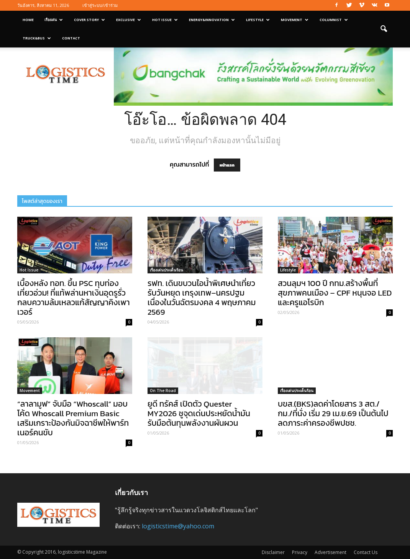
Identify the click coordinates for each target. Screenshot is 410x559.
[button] (383, 29)
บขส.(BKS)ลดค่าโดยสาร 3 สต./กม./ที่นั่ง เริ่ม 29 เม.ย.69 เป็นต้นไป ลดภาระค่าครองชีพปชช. (333, 413)
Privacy (299, 552)
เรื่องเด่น (53, 19)
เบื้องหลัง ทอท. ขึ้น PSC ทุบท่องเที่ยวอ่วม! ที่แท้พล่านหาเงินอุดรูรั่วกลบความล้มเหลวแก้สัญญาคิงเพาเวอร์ (73, 297)
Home (28, 19)
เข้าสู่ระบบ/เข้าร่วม (100, 5)
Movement (294, 19)
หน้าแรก (227, 165)
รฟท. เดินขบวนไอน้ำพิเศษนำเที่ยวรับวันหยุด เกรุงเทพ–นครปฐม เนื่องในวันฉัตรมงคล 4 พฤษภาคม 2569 (202, 297)
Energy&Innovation (212, 19)
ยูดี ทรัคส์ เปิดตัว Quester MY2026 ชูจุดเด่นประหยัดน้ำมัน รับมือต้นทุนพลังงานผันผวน (199, 413)
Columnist (334, 19)
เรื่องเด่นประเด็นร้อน (166, 270)
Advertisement (330, 552)
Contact (71, 38)
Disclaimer (273, 552)
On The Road (163, 390)
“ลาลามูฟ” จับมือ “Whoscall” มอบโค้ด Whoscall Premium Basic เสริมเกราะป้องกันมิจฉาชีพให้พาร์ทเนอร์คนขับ (73, 418)
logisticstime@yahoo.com (178, 526)
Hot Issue (165, 19)
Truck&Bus (37, 38)
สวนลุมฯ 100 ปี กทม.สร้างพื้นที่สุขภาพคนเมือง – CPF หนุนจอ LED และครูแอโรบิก (335, 292)
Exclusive (128, 19)
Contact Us (365, 552)
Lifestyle (258, 19)
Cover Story (89, 19)
